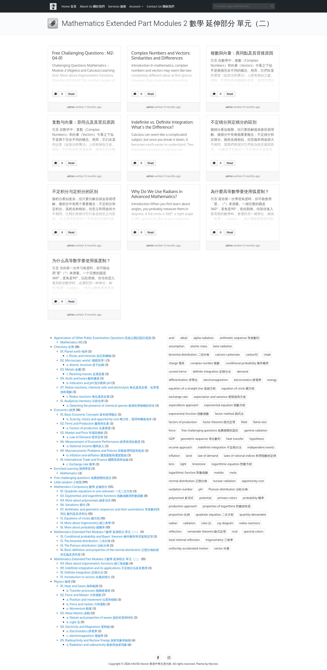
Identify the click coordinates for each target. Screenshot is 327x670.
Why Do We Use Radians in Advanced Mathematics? (156, 194)
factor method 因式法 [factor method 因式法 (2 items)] (229, 413)
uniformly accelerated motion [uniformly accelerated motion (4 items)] (188, 548)
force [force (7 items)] (172, 430)
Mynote (213, 663)
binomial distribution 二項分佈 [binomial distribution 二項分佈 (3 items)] (189, 354)
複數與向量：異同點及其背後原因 (242, 53)
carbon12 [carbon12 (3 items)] (252, 354)
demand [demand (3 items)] (242, 371)
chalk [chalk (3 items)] (267, 354)
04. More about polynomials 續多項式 (85, 500)
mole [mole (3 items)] (233, 472)
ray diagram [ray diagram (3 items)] (225, 523)
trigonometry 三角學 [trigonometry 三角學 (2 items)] (219, 540)
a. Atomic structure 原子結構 (85, 365)
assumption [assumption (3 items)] (176, 346)
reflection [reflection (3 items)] (175, 531)
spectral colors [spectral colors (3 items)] (253, 531)
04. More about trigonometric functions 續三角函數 (94, 563)
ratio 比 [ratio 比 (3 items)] (206, 523)
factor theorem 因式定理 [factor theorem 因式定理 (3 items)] (219, 422)
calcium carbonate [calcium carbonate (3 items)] (227, 354)
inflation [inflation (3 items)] (174, 455)
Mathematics (69, 473)
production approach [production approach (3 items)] (183, 506)
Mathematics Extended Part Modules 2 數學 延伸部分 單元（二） (97, 559)
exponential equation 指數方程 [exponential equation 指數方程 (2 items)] (224, 405)
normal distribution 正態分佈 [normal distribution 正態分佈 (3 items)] (188, 481)
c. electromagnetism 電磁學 (85, 635)
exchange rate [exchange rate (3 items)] (178, 396)
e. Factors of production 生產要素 (89, 428)
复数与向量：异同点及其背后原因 (83, 122)
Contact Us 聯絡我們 (160, 6)
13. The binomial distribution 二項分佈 (85, 541)
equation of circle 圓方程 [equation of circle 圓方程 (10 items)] (238, 388)
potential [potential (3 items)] (205, 498)
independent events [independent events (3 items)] (261, 447)
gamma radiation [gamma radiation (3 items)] (255, 430)
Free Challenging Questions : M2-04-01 (83, 55)
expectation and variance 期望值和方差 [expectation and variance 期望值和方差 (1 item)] (220, 396)
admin (71, 107)
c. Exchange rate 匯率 (81, 464)
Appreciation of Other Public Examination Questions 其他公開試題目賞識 (102, 338)
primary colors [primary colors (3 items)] (227, 498)
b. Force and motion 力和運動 (86, 604)
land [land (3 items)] (189, 455)
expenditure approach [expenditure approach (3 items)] (183, 405)
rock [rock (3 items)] (235, 531)
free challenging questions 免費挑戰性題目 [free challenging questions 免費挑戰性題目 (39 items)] (209, 430)
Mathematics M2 (71, 342)
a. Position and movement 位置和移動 (92, 599)
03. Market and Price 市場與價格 (81, 432)
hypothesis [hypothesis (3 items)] (256, 438)
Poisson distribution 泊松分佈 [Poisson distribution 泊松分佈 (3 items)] (228, 489)
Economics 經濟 (64, 410)
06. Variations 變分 (73, 504)
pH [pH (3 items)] (200, 489)
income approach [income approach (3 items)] (180, 447)
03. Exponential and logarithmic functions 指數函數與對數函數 (101, 495)
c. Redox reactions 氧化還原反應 (88, 396)
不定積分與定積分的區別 (234, 122)
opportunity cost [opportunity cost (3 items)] (253, 481)
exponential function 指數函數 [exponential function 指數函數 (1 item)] (189, 413)
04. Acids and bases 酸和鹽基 (79, 378)
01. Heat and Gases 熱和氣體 (79, 586)
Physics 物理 (62, 581)
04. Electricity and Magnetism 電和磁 (85, 626)
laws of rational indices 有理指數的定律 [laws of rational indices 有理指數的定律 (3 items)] (250, 455)
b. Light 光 (73, 622)
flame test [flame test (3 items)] (260, 422)
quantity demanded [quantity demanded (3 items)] (252, 514)
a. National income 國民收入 (85, 446)
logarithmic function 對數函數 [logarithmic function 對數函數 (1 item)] (188, 472)
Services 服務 (117, 6)
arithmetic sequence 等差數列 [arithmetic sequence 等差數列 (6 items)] (239, 338)
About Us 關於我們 (92, 6)
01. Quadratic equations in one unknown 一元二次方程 (96, 491)
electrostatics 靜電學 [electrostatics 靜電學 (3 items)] (247, 380)
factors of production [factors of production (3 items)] (183, 422)
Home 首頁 (69, 6)
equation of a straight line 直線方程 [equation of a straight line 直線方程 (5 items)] (192, 388)
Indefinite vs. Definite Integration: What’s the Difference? (162, 124)
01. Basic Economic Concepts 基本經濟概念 (88, 414)
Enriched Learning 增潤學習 (72, 468)
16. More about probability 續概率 (82, 527)
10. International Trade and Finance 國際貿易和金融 (94, 459)
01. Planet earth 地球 (73, 351)
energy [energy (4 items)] (272, 380)
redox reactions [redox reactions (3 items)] (249, 523)
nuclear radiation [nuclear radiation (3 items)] (224, 481)
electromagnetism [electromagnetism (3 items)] (215, 380)
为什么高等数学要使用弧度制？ (81, 260)
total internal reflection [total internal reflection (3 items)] (184, 540)
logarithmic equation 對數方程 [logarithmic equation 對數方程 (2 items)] (232, 464)
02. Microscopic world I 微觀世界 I (82, 360)
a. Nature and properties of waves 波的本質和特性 (100, 617)
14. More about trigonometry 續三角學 (85, 523)
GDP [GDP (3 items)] (172, 438)
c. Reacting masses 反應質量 (85, 374)
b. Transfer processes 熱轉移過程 (88, 590)
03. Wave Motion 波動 (75, 613)
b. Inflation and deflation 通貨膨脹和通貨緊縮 (97, 455)
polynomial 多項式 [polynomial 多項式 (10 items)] (181, 498)
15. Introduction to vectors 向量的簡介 (85, 577)
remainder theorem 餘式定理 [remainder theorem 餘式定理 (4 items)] (206, 531)
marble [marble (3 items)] (219, 472)
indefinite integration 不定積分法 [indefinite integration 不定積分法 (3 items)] (219, 447)
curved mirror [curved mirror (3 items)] (178, 371)
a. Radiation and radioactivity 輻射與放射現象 (97, 644)
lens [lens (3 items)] (171, 464)
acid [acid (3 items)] (171, 338)
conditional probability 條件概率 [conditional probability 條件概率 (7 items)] (247, 363)
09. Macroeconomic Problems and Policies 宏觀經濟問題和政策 (102, 450)
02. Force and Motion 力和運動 (80, 595)
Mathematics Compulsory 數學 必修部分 (80, 487)
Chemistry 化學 (64, 347)
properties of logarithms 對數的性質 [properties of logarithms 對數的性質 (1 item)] (227, 506)
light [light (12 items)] (183, 464)
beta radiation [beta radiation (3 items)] (222, 346)
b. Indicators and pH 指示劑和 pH (89, 383)
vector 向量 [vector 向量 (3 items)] (221, 548)
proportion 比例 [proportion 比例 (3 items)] (179, 514)
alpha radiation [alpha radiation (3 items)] (203, 338)
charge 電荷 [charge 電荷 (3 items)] (176, 363)
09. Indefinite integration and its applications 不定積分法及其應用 (103, 568)
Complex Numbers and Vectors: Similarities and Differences (160, 55)
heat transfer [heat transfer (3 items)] (234, 438)
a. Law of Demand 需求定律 (85, 437)
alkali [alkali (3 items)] (183, 338)
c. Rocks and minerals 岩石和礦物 (89, 356)
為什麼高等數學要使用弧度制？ (240, 191)
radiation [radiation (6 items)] (189, 523)
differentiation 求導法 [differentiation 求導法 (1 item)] (183, 380)
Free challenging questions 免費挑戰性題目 (82, 478)
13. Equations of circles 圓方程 (80, 518)
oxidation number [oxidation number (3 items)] (181, 489)
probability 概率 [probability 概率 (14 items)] (253, 498)
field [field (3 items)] (244, 422)
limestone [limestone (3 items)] (199, 464)
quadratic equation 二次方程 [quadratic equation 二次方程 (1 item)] (215, 514)
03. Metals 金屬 (70, 369)
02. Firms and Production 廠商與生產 (84, 423)
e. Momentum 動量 (79, 608)
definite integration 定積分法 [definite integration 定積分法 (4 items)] (212, 371)
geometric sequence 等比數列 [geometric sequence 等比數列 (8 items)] (200, 438)
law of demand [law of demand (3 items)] (208, 455)
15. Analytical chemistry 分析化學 (82, 401)
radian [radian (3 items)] (173, 523)
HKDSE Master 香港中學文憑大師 (151, 663)
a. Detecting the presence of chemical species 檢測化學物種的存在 (111, 405)
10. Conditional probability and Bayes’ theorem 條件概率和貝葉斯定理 (106, 536)
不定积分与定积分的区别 (75, 191)
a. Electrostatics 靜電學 (82, 631)
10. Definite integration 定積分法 (81, 572)
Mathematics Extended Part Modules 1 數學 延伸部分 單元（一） (97, 532)
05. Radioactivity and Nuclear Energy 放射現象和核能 (95, 640)
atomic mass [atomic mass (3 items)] (198, 346)
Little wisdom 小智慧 (68, 482)
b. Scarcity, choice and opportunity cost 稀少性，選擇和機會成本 (109, 419)
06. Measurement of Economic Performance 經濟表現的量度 (100, 441)
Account (134, 6)
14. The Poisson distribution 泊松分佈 (84, 545)
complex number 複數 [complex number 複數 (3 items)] (205, 363)
